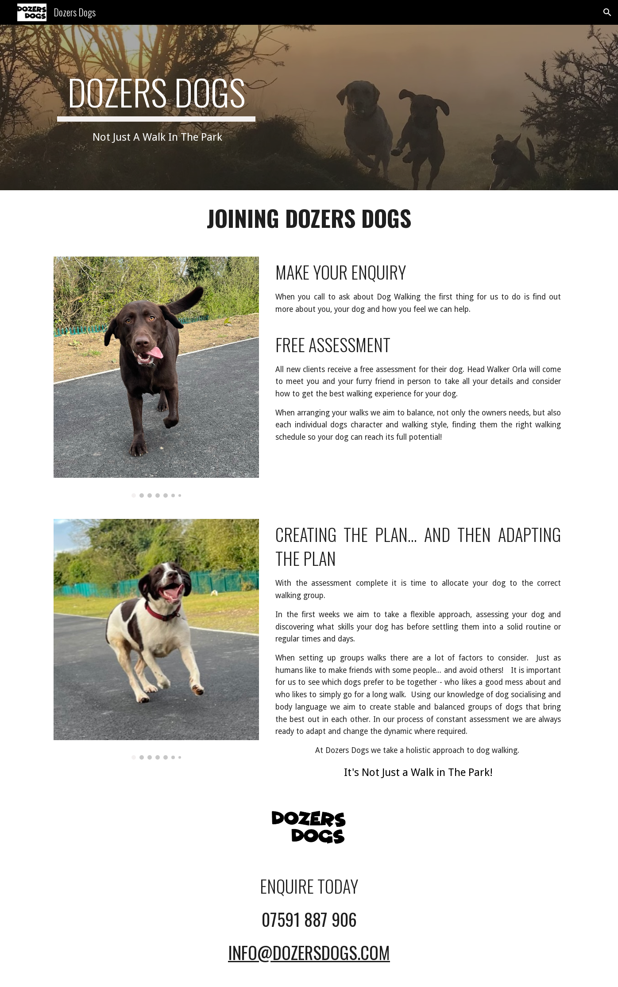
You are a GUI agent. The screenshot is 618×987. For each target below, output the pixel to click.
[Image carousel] (156, 377)
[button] (607, 12)
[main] (156, 107)
